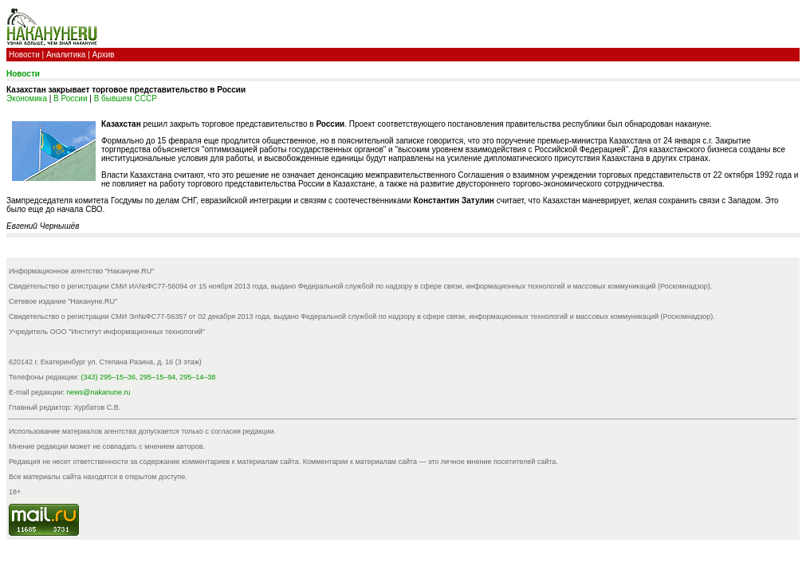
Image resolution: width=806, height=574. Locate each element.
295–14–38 (197, 377)
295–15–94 (157, 377)
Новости (24, 54)
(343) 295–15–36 (108, 377)
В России (70, 98)
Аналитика (66, 54)
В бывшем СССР (125, 98)
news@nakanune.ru (98, 392)
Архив (103, 54)
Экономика (26, 98)
